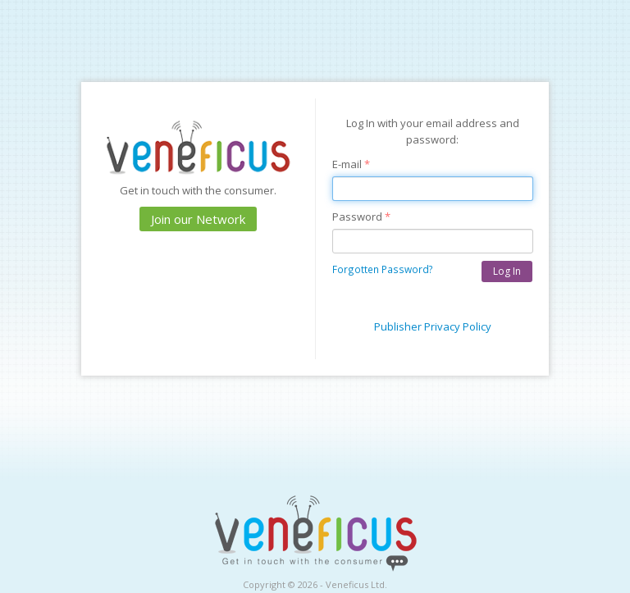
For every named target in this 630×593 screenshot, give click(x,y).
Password (361, 216)
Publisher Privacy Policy (432, 326)
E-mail (351, 164)
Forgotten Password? (382, 269)
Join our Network (198, 219)
